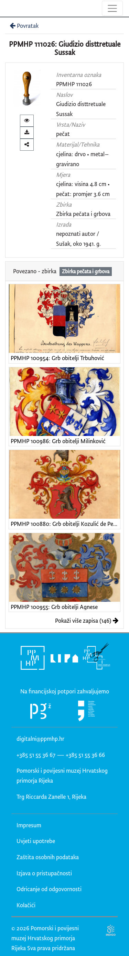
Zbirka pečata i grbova (83, 214)
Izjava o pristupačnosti (44, 873)
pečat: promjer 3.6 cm (83, 194)
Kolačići (26, 905)
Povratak (23, 26)
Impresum (29, 825)
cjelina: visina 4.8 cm (81, 184)
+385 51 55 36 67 (36, 755)
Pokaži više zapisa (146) (87, 620)
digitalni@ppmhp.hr (40, 738)
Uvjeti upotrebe (36, 841)
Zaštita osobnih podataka (48, 857)
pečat (63, 134)
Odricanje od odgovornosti (49, 889)
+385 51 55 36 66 (85, 755)
